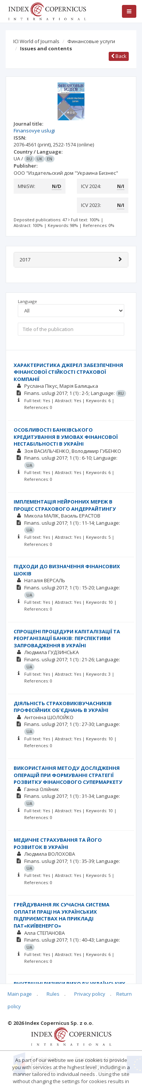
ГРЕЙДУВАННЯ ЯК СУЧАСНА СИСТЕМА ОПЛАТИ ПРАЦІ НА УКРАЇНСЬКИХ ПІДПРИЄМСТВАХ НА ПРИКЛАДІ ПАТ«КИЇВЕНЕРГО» (61, 915)
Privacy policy (89, 993)
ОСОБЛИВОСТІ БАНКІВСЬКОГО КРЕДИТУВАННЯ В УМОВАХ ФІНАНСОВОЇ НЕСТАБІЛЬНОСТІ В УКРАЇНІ (66, 436)
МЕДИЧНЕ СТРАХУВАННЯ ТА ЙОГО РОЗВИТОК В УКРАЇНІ (58, 843)
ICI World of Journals (36, 41)
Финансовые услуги (91, 41)
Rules (53, 993)
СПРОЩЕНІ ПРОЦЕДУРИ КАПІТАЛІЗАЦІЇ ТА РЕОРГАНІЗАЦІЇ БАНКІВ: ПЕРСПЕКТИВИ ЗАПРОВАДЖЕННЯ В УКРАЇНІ (67, 638)
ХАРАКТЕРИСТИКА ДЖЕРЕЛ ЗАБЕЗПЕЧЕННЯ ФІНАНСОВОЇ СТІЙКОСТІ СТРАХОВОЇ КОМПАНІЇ (68, 372)
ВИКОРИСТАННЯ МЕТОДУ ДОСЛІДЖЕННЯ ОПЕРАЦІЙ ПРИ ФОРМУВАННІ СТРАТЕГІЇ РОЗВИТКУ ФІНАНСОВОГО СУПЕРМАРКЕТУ (68, 775)
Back (118, 56)
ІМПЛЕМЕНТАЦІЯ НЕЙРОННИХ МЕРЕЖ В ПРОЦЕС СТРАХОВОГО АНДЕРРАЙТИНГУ (65, 505)
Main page (20, 993)
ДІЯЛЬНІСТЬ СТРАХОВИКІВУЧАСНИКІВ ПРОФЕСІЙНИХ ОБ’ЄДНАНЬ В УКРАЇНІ (63, 707)
